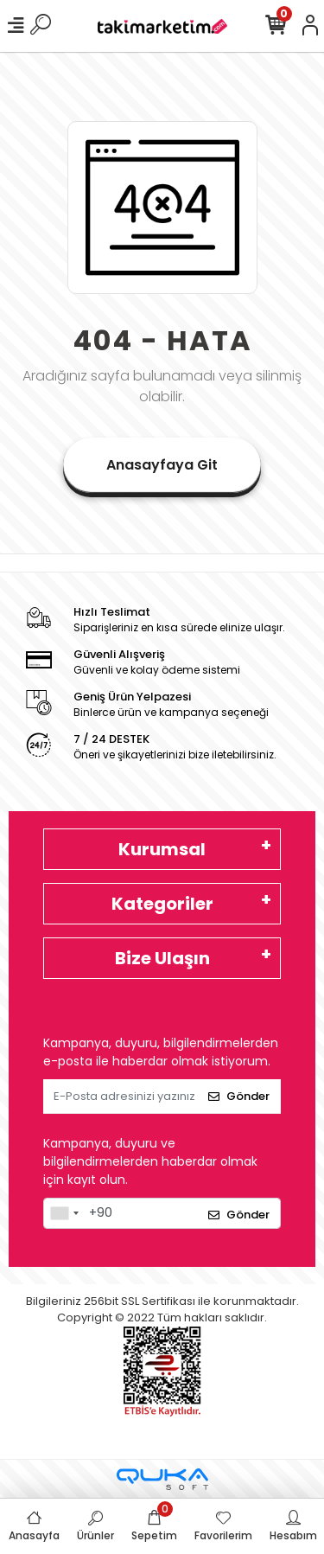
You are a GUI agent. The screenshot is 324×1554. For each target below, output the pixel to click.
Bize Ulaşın (162, 958)
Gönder (239, 1096)
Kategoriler (162, 904)
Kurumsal (162, 849)
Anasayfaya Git (162, 465)
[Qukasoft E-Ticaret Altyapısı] (162, 1479)
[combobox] (64, 1213)
